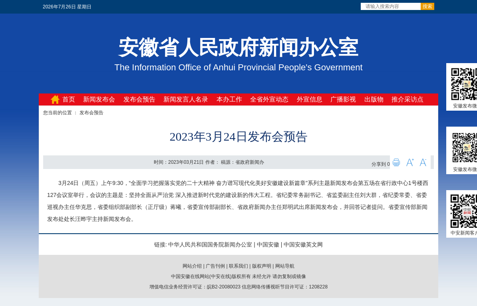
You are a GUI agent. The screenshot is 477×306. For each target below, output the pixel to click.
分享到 (379, 164)
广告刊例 (215, 266)
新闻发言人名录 (185, 99)
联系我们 (238, 266)
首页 (68, 99)
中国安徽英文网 (303, 244)
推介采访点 (407, 99)
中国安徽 (268, 244)
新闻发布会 (99, 99)
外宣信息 (309, 99)
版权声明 (261, 266)
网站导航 (284, 266)
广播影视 (343, 99)
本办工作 (229, 99)
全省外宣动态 (269, 99)
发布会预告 (139, 99)
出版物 (374, 99)
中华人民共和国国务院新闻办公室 (210, 244)
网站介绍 (192, 266)
